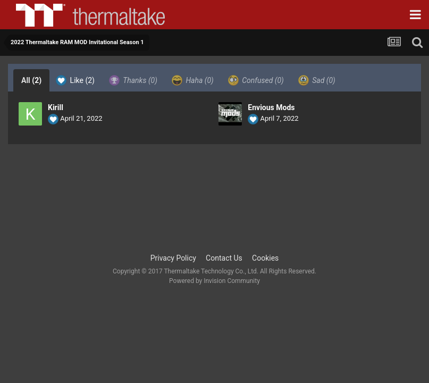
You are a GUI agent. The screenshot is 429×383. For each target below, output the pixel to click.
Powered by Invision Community (214, 281)
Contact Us (224, 258)
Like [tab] (75, 80)
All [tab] (31, 80)
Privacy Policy (173, 258)
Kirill (55, 107)
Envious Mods (271, 107)
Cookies (265, 258)
